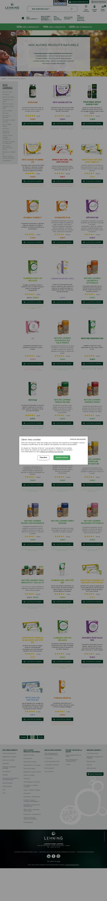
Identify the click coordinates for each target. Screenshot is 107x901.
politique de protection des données (51, 452)
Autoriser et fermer (62, 457)
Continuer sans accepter (78, 439)
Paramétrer (43, 457)
